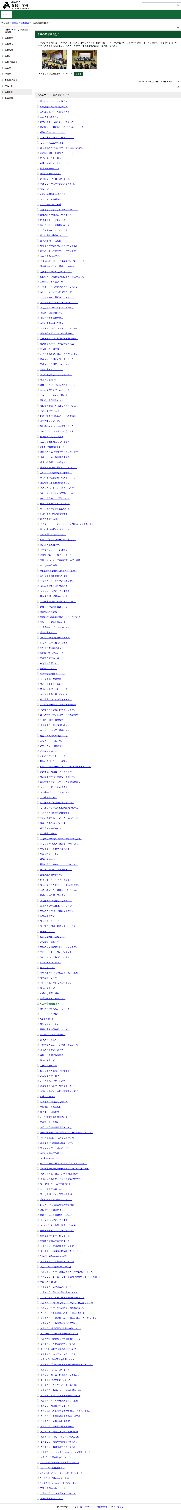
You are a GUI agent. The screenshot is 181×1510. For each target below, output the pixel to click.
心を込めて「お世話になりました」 (57, 802)
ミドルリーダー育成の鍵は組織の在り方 (59, 807)
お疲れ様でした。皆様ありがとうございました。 (63, 890)
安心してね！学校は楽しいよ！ (55, 957)
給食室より (10, 68)
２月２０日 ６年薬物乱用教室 (55, 1421)
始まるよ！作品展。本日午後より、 (57, 1071)
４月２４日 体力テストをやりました (58, 1354)
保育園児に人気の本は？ (51, 436)
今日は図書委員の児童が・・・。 (56, 323)
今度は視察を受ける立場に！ (54, 586)
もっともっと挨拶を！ (50, 1014)
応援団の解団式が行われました (55, 1241)
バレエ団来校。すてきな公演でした (57, 1137)
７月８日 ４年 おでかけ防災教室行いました (62, 1308)
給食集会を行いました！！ (52, 220)
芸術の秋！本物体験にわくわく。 (56, 1199)
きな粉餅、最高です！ (50, 942)
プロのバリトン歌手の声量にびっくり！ (59, 1225)
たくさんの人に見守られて (52, 1081)
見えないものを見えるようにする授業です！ (61, 1179)
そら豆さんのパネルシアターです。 (57, 307)
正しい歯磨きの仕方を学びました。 (57, 1117)
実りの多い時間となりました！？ (56, 529)
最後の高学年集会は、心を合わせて (57, 906)
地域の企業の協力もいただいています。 (59, 947)
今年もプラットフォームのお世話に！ (58, 539)
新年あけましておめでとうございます (58, 251)
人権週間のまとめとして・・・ (55, 282)
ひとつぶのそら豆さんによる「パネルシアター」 (63, 1163)
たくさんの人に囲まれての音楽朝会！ (58, 1205)
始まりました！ (47, 967)
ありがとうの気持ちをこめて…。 (56, 900)
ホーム (6, 14)
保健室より (10, 74)
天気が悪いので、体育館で (52, 1034)
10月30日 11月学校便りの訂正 (55, 1184)
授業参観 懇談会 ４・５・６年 (56, 771)
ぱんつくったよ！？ (49, 921)
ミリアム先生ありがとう (51, 142)
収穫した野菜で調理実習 (51, 1055)
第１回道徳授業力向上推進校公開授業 (58, 704)
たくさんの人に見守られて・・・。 (57, 297)
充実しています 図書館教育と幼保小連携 (60, 560)
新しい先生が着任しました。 (54, 235)
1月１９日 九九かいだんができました (58, 1483)
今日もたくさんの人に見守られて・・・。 (60, 292)
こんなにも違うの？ (49, 1076)
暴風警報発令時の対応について (55, 483)
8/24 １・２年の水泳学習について (57, 493)
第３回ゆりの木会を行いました (55, 178)
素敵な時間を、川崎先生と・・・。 (57, 153)
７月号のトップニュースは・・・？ (57, 627)
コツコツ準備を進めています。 (55, 576)
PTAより (9, 86)
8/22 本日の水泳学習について (55, 508)
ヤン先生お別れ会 (48, 833)
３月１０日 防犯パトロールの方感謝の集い (61, 1390)
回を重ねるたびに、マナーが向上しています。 (62, 148)
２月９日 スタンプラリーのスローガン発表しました (65, 1452)
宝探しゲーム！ (47, 189)
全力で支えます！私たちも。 (54, 421)
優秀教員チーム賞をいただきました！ (58, 122)
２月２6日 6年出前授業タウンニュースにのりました (65, 1411)
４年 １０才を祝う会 (50, 199)
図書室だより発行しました (52, 1122)
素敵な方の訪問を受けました (54, 606)
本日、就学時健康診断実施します (56, 1127)
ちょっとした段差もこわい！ (54, 1101)
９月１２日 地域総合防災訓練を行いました (61, 1251)
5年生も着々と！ (48, 1019)
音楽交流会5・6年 (48, 1065)
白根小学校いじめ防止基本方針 (16, 30)
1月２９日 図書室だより (52, 1467)
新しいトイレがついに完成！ (54, 101)
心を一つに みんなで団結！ (54, 395)
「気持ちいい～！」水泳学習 (54, 550)
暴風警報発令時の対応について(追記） (58, 467)
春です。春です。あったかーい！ (56, 869)
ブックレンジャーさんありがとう (56, 1148)
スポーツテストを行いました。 (55, 684)
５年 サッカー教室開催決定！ (55, 457)
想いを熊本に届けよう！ (51, 648)
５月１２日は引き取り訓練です (55, 725)
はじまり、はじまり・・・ (52, 1112)
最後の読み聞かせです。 (51, 875)
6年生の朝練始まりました (52, 447)
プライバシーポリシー (82, 1507)
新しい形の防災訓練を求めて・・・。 (58, 478)
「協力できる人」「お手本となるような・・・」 (63, 1045)
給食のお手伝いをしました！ (54, 689)
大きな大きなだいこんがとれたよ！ (57, 137)
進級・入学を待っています (52, 823)
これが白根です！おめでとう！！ (56, 112)
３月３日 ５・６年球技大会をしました (59, 1400)
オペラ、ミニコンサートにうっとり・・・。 (61, 431)
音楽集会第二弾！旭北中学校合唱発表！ (59, 338)
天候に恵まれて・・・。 (51, 369)
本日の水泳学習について (51, 1498)
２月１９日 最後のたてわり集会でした (59, 1431)
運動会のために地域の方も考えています (59, 452)
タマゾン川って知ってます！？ (55, 591)
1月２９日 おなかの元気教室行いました (59, 1462)
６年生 (78, 74)
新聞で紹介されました (50, 1107)
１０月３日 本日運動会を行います (57, 1246)
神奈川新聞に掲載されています (55, 596)
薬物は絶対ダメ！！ (49, 916)
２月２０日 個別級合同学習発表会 (57, 1426)
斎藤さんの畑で (47, 1096)
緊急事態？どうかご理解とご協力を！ (58, 266)
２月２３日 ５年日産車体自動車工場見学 (60, 1416)
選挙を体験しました (49, 1024)
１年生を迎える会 (48, 797)
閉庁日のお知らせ (48, 1282)
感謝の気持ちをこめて (50, 859)
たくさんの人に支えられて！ (54, 230)
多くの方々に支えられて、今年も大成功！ (60, 715)
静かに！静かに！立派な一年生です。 (58, 777)
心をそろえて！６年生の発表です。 (57, 581)
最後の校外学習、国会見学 (52, 895)
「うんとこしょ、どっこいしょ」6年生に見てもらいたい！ (68, 524)
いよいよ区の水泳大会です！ (54, 514)
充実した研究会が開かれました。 (56, 622)
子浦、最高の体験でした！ (52, 1488)
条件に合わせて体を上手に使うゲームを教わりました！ (66, 1132)
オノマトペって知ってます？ (54, 1220)
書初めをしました (48, 1040)
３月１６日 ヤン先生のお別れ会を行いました (62, 1385)
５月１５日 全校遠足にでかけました (58, 1344)
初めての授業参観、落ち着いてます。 (58, 710)
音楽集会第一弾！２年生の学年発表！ (58, 343)
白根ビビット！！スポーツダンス (56, 952)
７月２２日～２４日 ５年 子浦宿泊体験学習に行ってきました (70, 1277)
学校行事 (9, 38)
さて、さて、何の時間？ (51, 746)
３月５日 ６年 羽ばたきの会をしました (60, 1395)
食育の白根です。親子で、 (52, 1050)
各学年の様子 (11, 80)
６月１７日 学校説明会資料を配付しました (61, 1323)
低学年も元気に (47, 931)
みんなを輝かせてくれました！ (55, 390)
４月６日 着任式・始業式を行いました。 (60, 1375)
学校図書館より (12, 62)
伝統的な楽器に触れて (50, 993)
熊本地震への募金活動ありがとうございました (62, 617)
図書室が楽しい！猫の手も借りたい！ (58, 555)
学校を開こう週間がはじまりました (57, 359)
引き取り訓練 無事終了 (51, 720)
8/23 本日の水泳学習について (55, 503)
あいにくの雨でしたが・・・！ (55, 637)
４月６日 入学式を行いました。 (56, 1370)
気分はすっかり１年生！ (51, 158)
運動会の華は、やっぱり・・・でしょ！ (59, 405)
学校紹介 (9, 44)
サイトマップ (117, 1507)
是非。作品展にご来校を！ (52, 462)
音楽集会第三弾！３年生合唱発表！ (57, 333)
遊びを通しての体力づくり (52, 1210)
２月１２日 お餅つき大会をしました (58, 1447)
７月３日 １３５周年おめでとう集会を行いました (64, 1313)
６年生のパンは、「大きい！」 (55, 792)
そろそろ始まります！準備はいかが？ (58, 488)
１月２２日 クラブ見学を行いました (58, 1493)
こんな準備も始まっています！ (55, 441)
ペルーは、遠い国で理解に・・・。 (57, 730)
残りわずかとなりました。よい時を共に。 (60, 885)
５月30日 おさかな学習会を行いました (59, 1333)
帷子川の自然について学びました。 (57, 1230)
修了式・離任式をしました (52, 828)
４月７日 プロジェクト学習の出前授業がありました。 (66, 1364)
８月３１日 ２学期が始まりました (57, 1261)
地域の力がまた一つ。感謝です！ (56, 761)
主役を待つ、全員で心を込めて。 (56, 849)
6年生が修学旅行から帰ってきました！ (58, 570)
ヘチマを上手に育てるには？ (54, 694)
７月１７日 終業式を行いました (56, 1287)
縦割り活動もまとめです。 (52, 936)
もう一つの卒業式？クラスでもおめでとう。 (61, 838)
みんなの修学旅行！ (49, 565)
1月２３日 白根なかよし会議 (54, 1478)
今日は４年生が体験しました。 (55, 1153)
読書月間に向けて (48, 380)
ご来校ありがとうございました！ (56, 271)
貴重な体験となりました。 (52, 998)
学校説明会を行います (50, 173)
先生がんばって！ (48, 668)
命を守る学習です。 (49, 663)
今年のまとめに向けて (50, 962)
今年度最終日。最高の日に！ (54, 106)
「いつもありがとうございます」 (56, 983)
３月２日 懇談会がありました (55, 1406)
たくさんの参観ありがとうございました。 (60, 354)
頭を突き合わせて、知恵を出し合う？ (58, 1086)
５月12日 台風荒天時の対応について (58, 1349)
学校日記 (25, 23)
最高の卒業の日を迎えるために (55, 1029)
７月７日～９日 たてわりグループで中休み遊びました (66, 1302)
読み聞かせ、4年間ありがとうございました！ (62, 127)
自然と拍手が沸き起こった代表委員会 (58, 416)
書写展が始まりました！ (51, 240)
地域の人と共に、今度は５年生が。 (57, 911)
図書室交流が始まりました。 (54, 658)
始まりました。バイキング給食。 (56, 880)
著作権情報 (102, 1507)
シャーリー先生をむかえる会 (54, 787)
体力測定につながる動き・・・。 (56, 699)
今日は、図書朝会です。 (51, 313)
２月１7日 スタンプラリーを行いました (59, 1437)
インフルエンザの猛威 (50, 204)
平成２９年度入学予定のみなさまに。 (58, 184)
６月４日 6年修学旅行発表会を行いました (60, 1328)
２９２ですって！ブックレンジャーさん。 (60, 328)
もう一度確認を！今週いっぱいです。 (58, 601)
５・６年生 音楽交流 (50, 679)
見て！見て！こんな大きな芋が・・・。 (59, 302)
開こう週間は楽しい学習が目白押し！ (58, 1194)
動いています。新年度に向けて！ (56, 225)
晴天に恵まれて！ (48, 632)
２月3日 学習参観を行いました (55, 1457)
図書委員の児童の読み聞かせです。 (57, 1143)
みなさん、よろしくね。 (51, 741)
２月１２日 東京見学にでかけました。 (59, 1442)
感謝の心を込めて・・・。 (52, 132)
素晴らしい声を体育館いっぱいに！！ (58, 1215)
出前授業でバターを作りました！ (56, 1235)
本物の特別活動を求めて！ (52, 194)
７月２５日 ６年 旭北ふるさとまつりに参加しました (66, 1272)
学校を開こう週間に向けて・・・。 (57, 364)
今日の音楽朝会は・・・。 (52, 673)
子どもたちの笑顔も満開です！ (55, 813)
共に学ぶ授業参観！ (49, 612)
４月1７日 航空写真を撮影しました (57, 1359)
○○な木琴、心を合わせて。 (53, 534)
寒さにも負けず (47, 988)
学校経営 (9, 50)
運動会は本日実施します (51, 400)
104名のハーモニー (49, 1158)
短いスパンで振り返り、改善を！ (56, 472)
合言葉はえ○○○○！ (49, 751)
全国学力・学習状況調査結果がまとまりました (62, 277)
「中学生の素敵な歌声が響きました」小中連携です (64, 1168)
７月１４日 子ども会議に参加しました (59, 1292)
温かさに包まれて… (49, 117)
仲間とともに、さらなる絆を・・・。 (58, 385)
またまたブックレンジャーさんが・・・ (59, 209)
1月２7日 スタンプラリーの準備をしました (61, 1473)
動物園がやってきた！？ (51, 653)
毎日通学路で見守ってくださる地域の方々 (60, 782)
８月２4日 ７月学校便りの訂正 (55, 1266)
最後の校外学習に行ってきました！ (57, 215)
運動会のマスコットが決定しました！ (58, 426)
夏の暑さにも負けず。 (50, 545)
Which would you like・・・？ (54, 163)
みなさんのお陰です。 (50, 256)
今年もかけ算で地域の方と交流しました (59, 972)
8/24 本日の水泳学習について (55, 498)
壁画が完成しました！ (50, 854)
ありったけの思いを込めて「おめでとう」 (60, 844)
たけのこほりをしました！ (52, 756)
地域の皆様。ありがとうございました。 (59, 864)
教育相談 (9, 98)
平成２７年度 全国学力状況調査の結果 (59, 1174)
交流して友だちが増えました (54, 735)
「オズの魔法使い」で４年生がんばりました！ (62, 261)
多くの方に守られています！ (54, 643)
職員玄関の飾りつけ (49, 168)
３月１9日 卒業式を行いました (55, 1380)
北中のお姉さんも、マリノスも (55, 1009)
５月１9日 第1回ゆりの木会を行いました (60, 1338)
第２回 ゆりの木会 (49, 349)
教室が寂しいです (48, 978)
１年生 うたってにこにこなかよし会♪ (58, 287)
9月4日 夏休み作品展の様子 (54, 1256)
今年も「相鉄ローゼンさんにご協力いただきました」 (65, 766)
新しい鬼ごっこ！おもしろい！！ (56, 374)
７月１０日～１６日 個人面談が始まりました (62, 1297)
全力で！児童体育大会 (50, 1189)
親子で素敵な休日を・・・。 (54, 519)
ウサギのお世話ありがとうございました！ (60, 246)
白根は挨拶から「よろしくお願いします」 (60, 818)
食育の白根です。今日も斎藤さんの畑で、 (60, 1091)
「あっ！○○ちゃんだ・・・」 (54, 411)
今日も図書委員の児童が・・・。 (56, 318)
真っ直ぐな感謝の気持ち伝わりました (58, 926)
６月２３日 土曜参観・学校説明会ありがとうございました (68, 1318)
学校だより (10, 56)
